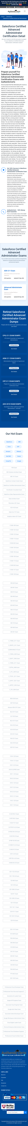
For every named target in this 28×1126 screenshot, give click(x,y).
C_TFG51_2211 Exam (14, 676)
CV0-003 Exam (14, 947)
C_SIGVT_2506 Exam (14, 658)
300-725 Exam (14, 623)
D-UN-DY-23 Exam (14, 849)
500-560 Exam (14, 627)
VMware (19, 451)
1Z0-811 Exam (14, 894)
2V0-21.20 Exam (14, 783)
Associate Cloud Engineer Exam (14, 1005)
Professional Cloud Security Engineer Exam (15, 991)
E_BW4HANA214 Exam (14, 649)
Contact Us (3, 1085)
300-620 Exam (14, 583)
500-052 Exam (14, 614)
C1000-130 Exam (14, 547)
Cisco (9, 446)
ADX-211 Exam (9, 271)
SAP (18, 446)
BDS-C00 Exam (14, 698)
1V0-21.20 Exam (14, 800)
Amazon (8, 451)
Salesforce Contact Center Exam (14, 481)
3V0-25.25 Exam (14, 791)
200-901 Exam (14, 587)
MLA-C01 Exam (14, 720)
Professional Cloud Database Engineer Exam (15, 1031)
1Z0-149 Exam (14, 885)
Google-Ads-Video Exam (14, 1009)
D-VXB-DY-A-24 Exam (14, 845)
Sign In (9, 7)
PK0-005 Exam (14, 969)
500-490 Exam (14, 596)
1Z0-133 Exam (14, 902)
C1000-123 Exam (14, 534)
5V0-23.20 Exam (14, 778)
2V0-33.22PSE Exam (14, 769)
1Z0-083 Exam (14, 880)
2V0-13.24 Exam (14, 765)
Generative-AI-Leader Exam (14, 996)
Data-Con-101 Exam (14, 512)
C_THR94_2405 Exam (14, 654)
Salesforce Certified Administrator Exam (14, 485)
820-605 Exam (14, 605)
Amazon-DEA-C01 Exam (14, 707)
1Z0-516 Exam (14, 920)
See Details (14, 348)
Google (19, 461)
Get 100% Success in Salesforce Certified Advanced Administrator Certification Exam (17, 170)
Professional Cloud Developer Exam (14, 987)
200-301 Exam (14, 632)
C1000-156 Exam (14, 552)
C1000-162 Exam (14, 530)
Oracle (19, 456)
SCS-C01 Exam (14, 734)
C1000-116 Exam (14, 538)
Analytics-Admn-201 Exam (14, 516)
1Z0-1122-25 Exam (14, 871)
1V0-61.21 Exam (14, 760)
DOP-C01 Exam (14, 747)
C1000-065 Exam (14, 565)
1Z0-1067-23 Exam (14, 916)
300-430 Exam (14, 618)
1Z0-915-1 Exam (14, 911)
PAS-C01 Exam (14, 738)
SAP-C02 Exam (14, 703)
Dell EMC (8, 456)
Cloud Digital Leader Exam (14, 1022)
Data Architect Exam (14, 498)
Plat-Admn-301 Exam (14, 503)
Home (2, 16)
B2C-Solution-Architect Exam (14, 472)
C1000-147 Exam (14, 569)
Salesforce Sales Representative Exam (14, 494)
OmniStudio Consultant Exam (14, 490)
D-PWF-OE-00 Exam (14, 840)
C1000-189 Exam (14, 525)
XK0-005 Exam (14, 960)
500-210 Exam (14, 609)
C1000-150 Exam (14, 556)
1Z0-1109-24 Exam (14, 876)
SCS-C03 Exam (14, 729)
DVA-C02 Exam (14, 725)
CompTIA (8, 461)
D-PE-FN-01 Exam (14, 818)
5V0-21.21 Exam (14, 796)
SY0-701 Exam (14, 951)
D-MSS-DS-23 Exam (14, 862)
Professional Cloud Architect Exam (14, 1036)
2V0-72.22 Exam (14, 787)
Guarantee (3, 1077)
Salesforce (9, 16)
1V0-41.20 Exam (14, 756)
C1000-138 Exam (14, 574)
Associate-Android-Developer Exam (14, 1013)
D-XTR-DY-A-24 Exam (14, 827)
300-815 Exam (14, 592)
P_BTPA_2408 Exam (14, 667)
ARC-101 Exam (14, 476)
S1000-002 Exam (14, 543)
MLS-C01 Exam (14, 712)
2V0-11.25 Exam (14, 774)
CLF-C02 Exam (14, 716)
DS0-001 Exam (14, 956)
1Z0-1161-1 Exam (14, 907)
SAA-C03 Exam (14, 743)
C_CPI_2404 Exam (14, 689)
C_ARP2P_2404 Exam (14, 685)
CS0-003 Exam (14, 965)
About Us (3, 1074)
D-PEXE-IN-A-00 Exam (14, 831)
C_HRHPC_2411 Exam (14, 645)
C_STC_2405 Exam (14, 672)
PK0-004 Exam (14, 938)
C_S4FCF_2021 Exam (14, 680)
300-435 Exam (14, 601)
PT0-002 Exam (14, 973)
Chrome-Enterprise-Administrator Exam (14, 1027)
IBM (19, 442)
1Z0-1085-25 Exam (14, 898)
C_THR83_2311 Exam (14, 663)
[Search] (15, 1112)
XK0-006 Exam (14, 942)
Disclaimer (3, 1083)
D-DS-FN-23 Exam (14, 836)
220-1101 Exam (14, 929)
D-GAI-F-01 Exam (14, 823)
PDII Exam (14, 467)
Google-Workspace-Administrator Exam (14, 1018)
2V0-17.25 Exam (14, 805)
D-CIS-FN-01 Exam (14, 814)
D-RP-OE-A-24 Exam (14, 858)
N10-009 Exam (14, 934)
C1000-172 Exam (14, 561)
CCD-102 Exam (14, 507)
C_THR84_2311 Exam (14, 641)
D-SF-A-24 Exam (14, 854)
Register (17, 7)
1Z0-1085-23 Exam (14, 889)
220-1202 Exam (14, 978)
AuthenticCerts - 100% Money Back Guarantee (16, 211)
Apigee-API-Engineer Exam (14, 1000)
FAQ (2, 1080)
